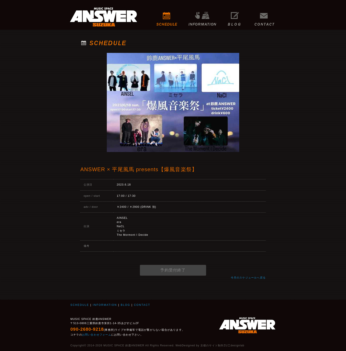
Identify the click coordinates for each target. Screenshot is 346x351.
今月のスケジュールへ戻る (248, 277)
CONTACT (265, 16)
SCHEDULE (167, 16)
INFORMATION (202, 16)
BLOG (234, 16)
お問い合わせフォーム (96, 334)
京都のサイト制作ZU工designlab (222, 345)
